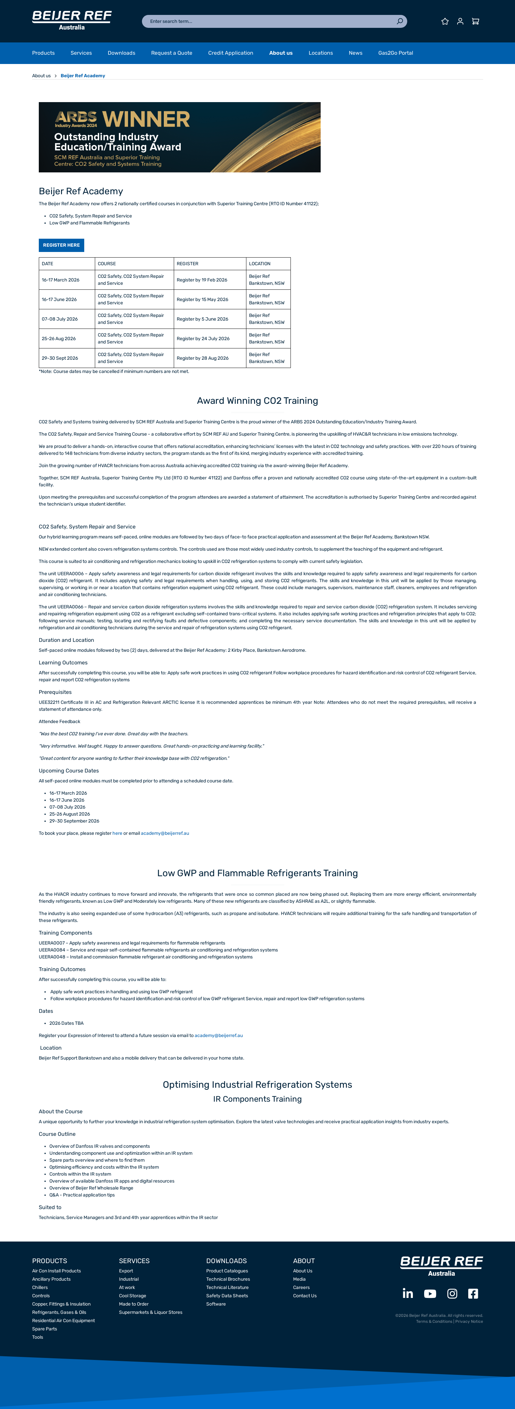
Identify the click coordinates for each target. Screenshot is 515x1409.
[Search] (399, 21)
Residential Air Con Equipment (63, 1320)
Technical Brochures (228, 1279)
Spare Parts (44, 1329)
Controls (41, 1296)
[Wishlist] (445, 21)
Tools (37, 1337)
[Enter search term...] (267, 21)
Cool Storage (132, 1296)
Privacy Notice (469, 1321)
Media (299, 1279)
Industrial (129, 1279)
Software (216, 1304)
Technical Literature (227, 1287)
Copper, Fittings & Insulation (61, 1304)
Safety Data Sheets (227, 1296)
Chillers (40, 1287)
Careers (301, 1287)
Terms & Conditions (434, 1321)
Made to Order (134, 1304)
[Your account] (460, 21)
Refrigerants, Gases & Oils (59, 1312)
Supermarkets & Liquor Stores (150, 1312)
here (117, 833)
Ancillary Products (51, 1279)
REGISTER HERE (61, 245)
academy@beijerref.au (165, 833)
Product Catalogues (227, 1271)
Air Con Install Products (56, 1271)
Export (126, 1271)
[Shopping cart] (475, 21)
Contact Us (305, 1296)
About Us (302, 1271)
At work (127, 1287)
